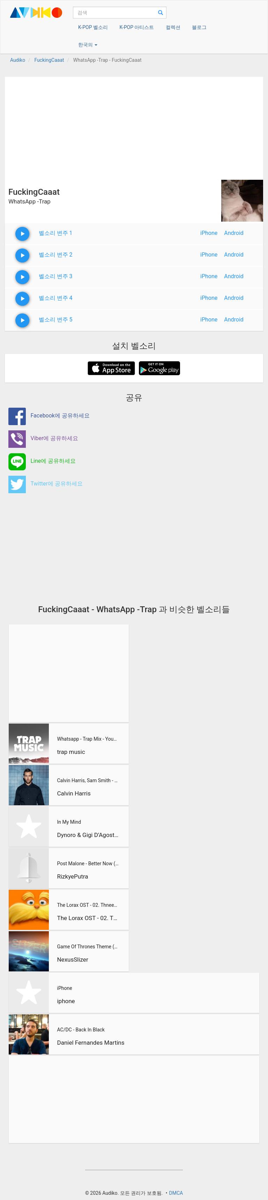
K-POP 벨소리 (93, 27)
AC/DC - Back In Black (80, 1029)
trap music (71, 751)
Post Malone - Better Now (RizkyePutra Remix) (87, 863)
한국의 (87, 44)
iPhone (208, 233)
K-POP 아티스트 (136, 27)
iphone (66, 1001)
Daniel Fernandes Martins (90, 1042)
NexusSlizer (72, 959)
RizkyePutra (72, 876)
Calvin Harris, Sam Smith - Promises (87, 780)
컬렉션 (173, 27)
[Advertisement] (134, 126)
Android (234, 233)
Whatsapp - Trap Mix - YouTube (87, 739)
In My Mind (69, 822)
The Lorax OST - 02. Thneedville (87, 905)
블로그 (199, 27)
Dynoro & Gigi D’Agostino (87, 834)
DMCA (176, 1193)
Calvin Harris (73, 793)
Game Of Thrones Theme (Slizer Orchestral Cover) (87, 946)
